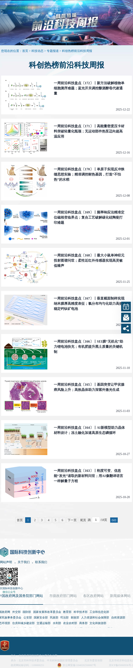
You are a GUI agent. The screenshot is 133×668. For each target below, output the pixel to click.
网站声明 (6, 562)
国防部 (27, 612)
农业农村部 (70, 623)
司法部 (64, 617)
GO (114, 520)
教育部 (67, 612)
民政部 (54, 617)
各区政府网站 (93, 596)
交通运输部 (44, 623)
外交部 (16, 612)
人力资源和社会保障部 (95, 617)
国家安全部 (41, 617)
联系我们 (41, 562)
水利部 (57, 623)
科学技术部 (81, 612)
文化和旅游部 (98, 623)
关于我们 (24, 562)
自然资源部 (118, 617)
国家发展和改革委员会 (47, 612)
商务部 (83, 623)
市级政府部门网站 (63, 596)
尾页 (83, 520)
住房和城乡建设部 (23, 623)
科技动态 (37, 51)
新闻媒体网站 (120, 596)
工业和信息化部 (99, 612)
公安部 (27, 617)
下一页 (72, 520)
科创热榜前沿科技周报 (77, 51)
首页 (25, 51)
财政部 (75, 617)
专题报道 (53, 51)
